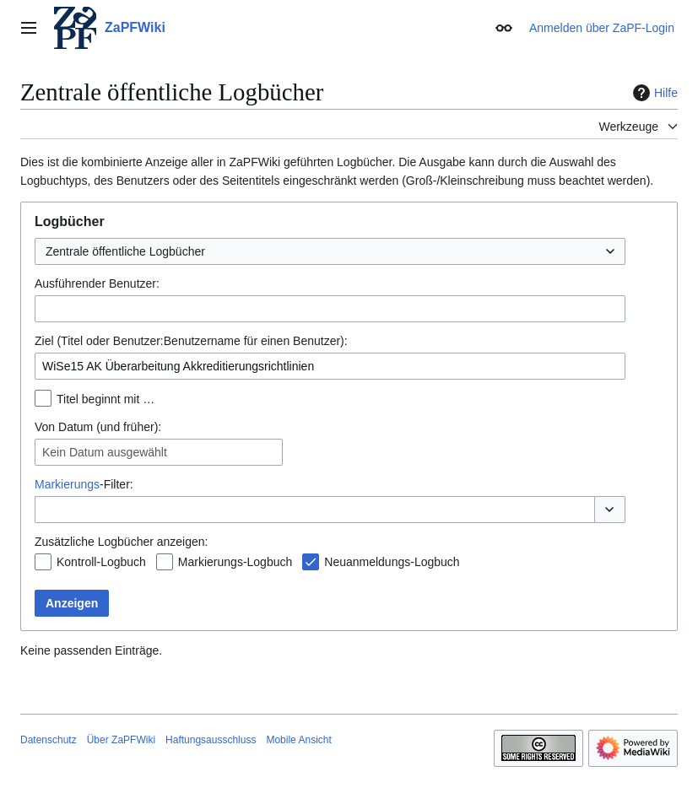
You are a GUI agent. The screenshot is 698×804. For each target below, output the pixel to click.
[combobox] (330, 251)
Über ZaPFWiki (121, 740)
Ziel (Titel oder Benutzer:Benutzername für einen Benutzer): (191, 341)
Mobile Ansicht (298, 740)
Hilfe (653, 92)
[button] (609, 509)
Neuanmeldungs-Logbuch (391, 562)
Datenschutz (48, 740)
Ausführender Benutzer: (97, 283)
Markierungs (67, 484)
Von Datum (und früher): (98, 427)
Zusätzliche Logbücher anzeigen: (121, 541)
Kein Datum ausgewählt (104, 452)
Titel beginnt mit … (105, 399)
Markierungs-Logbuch (235, 562)
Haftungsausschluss (210, 740)
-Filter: (84, 484)
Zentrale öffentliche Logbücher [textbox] (125, 251)
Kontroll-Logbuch (101, 562)
